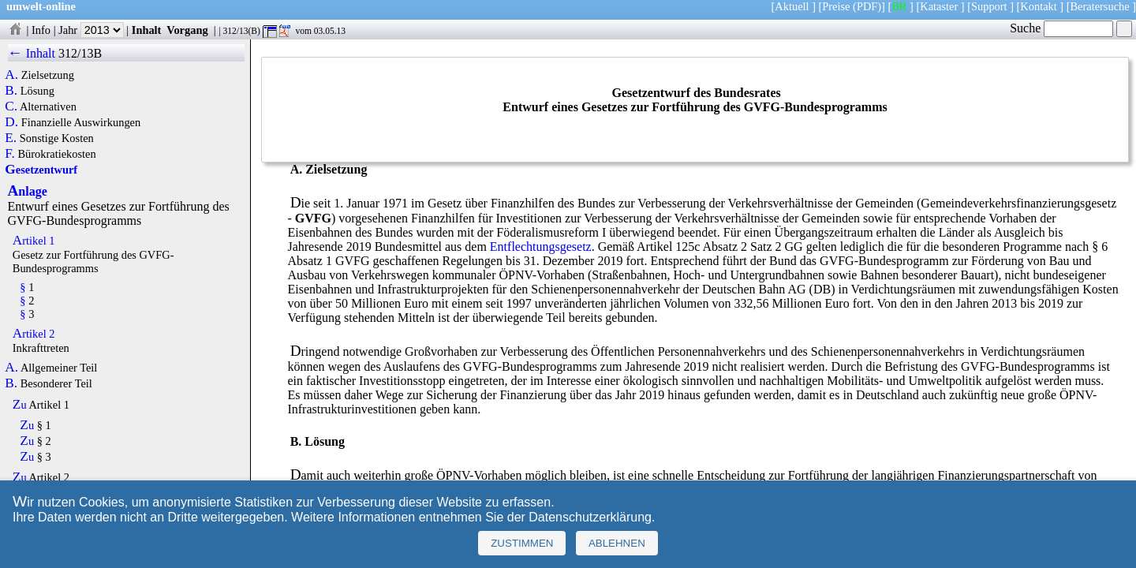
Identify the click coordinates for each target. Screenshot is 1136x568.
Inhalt (147, 30)
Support (989, 6)
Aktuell (792, 6)
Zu (20, 404)
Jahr (91, 30)
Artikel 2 (34, 333)
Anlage (27, 191)
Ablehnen (617, 543)
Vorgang (187, 30)
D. (11, 122)
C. (11, 106)
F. (10, 154)
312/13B (80, 53)
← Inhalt (32, 53)
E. (11, 138)
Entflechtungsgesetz (541, 246)
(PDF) (867, 6)
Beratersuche (1100, 6)
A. (11, 75)
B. (11, 90)
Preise (836, 6)
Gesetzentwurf (41, 169)
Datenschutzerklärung (590, 517)
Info (41, 30)
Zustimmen (522, 543)
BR (898, 6)
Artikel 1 (34, 240)
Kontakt (1038, 6)
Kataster (939, 6)
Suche (1061, 28)
